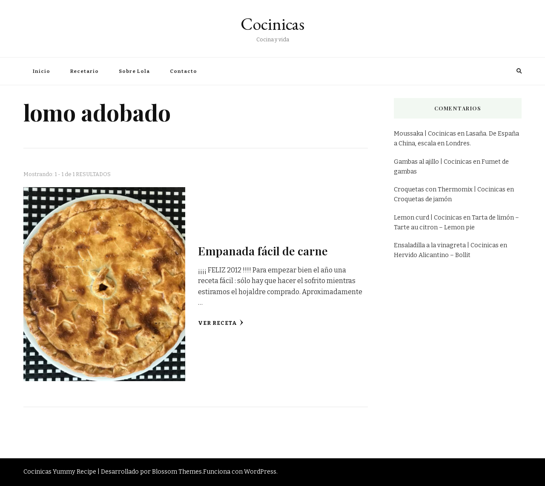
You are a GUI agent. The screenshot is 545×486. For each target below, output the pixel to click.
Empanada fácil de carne (263, 250)
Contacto (183, 71)
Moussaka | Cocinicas (425, 133)
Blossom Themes (177, 471)
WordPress (260, 471)
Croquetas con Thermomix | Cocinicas (449, 189)
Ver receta (221, 322)
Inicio (41, 71)
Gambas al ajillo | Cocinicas (433, 161)
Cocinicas (272, 24)
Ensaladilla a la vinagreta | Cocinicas (446, 245)
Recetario (84, 71)
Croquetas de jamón (423, 199)
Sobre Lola (134, 71)
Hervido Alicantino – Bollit (432, 255)
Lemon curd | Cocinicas (428, 217)
